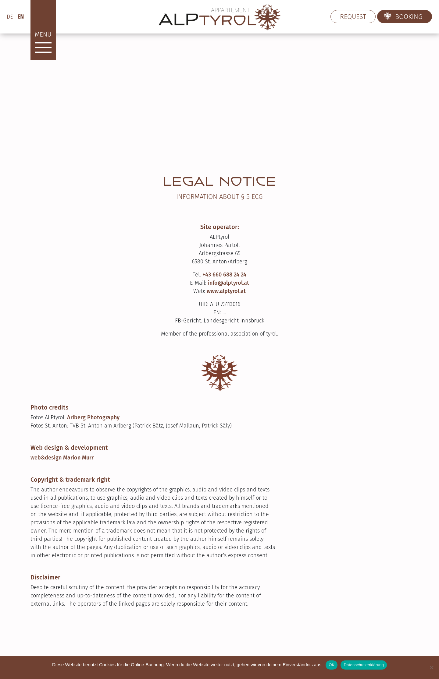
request (353, 16)
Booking (409, 16)
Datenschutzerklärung (364, 665)
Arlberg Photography (93, 417)
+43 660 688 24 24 (224, 274)
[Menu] (43, 30)
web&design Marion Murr (62, 457)
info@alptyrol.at (228, 283)
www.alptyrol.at (226, 291)
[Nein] (431, 667)
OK (331, 665)
